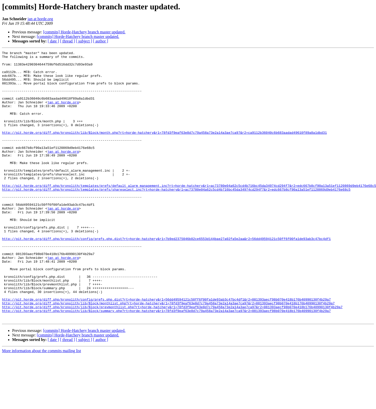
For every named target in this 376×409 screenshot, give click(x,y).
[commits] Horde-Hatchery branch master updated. (84, 32)
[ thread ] (67, 41)
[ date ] (53, 41)
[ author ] (100, 41)
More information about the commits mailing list (41, 404)
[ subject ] (84, 41)
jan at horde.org (40, 19)
